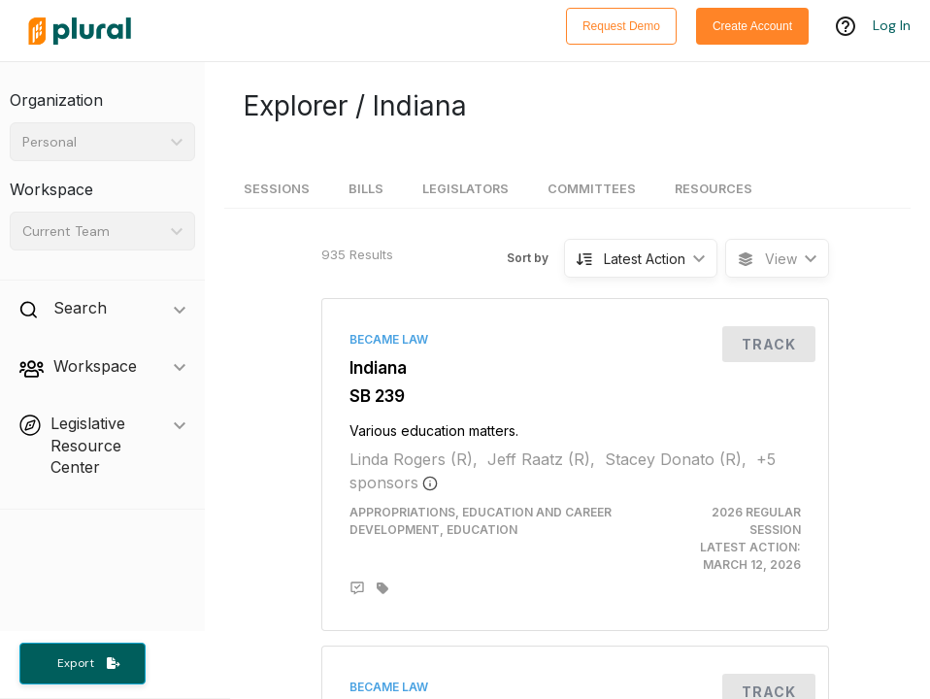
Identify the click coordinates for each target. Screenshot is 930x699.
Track (769, 344)
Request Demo (621, 26)
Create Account (752, 26)
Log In (892, 26)
